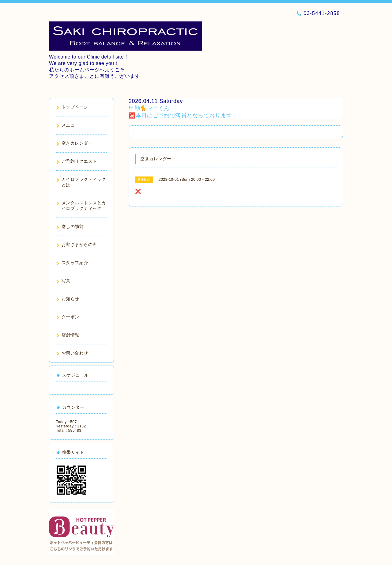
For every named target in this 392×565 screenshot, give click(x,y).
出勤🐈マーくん (149, 108)
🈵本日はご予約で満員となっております (180, 115)
